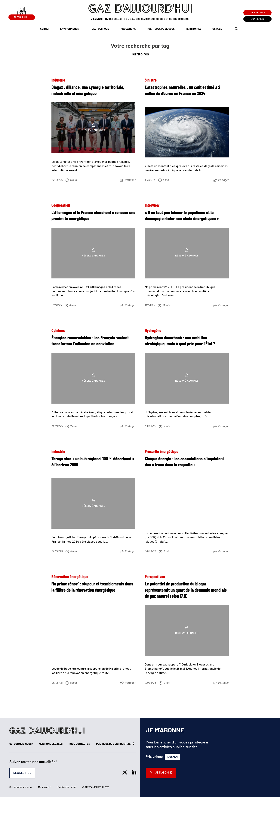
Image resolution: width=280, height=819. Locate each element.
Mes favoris (44, 787)
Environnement (70, 29)
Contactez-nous (66, 787)
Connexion (257, 19)
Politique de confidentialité (115, 744)
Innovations (128, 29)
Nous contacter (79, 744)
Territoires (193, 29)
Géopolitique (100, 29)
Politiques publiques (161, 29)
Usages (217, 29)
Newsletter (21, 16)
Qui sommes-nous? (21, 744)
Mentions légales (51, 744)
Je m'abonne (257, 12)
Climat (44, 29)
